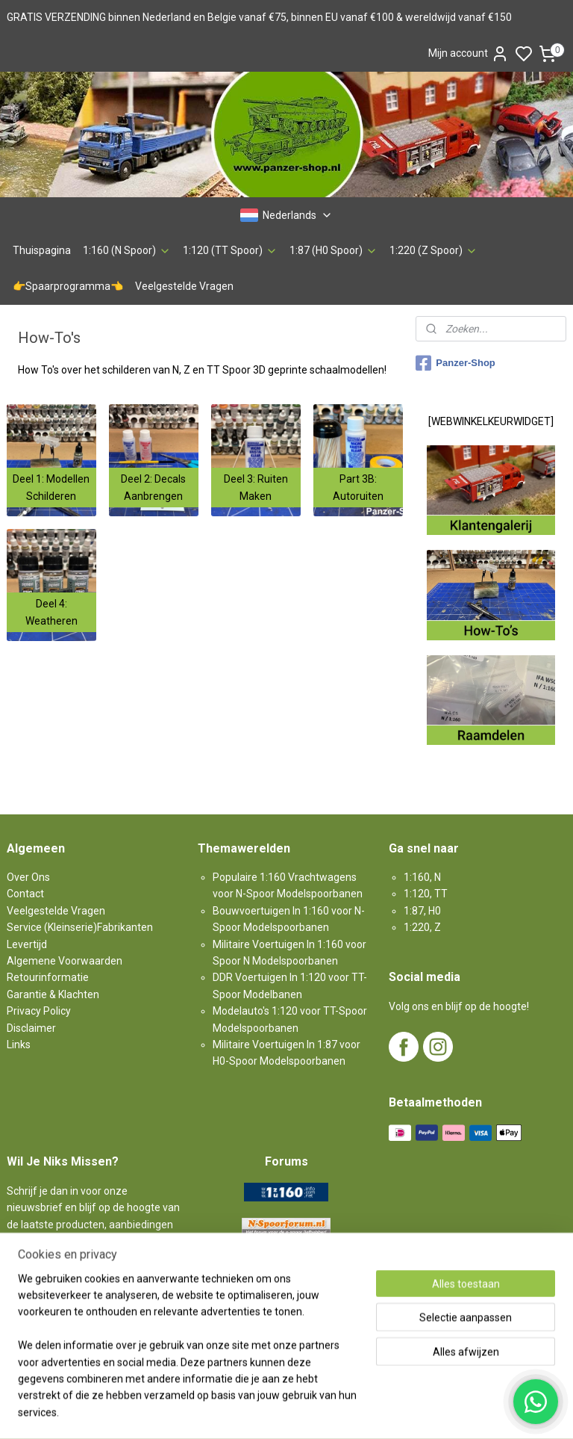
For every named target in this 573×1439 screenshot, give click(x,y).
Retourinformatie (48, 977)
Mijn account (468, 54)
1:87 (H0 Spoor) (333, 250)
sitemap (338, 1412)
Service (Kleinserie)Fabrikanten (80, 927)
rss (367, 1412)
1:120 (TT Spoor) (230, 250)
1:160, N (422, 877)
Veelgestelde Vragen (184, 286)
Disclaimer (31, 1028)
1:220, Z (422, 927)
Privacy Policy (39, 1011)
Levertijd (27, 944)
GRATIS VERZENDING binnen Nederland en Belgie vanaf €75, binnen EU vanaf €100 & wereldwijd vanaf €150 (259, 17)
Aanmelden (46, 1275)
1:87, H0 (422, 911)
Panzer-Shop (455, 363)
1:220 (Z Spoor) (433, 250)
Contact (25, 894)
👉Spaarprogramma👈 (68, 286)
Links (19, 1044)
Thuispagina (42, 250)
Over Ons (28, 877)
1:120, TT (426, 894)
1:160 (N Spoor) (127, 250)
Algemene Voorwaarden (64, 961)
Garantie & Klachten (53, 994)
